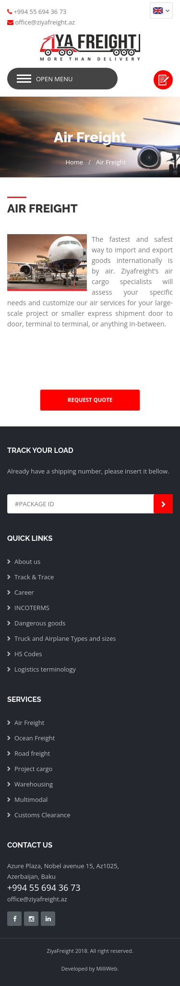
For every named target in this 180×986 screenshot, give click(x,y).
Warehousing (33, 784)
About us (27, 561)
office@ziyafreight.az (37, 899)
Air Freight (111, 162)
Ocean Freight (34, 738)
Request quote (163, 79)
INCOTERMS (31, 607)
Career (24, 592)
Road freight (32, 753)
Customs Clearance (42, 815)
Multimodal (31, 799)
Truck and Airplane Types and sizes (65, 638)
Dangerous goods (40, 623)
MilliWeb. (107, 968)
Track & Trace (34, 577)
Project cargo (33, 768)
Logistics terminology (45, 669)
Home (74, 162)
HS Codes (28, 653)
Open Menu (54, 79)
